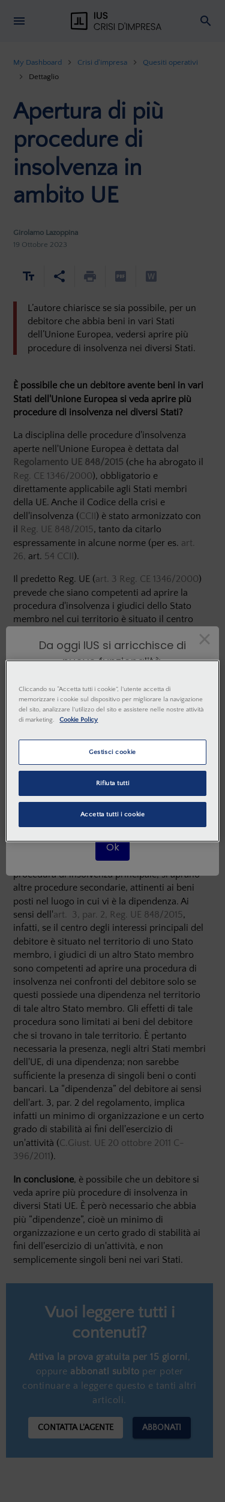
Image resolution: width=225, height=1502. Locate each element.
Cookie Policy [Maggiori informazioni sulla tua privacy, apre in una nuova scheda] (78, 719)
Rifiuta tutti (112, 783)
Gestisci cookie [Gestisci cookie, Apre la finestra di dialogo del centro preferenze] (112, 752)
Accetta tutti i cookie (112, 814)
